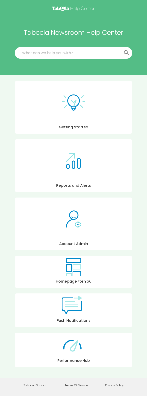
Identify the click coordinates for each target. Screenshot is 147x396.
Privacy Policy (114, 385)
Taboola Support (35, 385)
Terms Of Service (76, 385)
